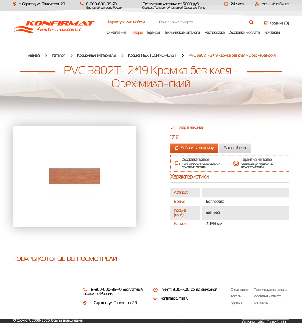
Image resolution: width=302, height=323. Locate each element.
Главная (33, 55)
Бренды (153, 33)
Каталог (58, 55)
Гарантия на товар (256, 160)
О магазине (116, 33)
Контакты (272, 33)
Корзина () (279, 23)
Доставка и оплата (244, 33)
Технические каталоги (182, 33)
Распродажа (215, 33)
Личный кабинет (275, 4)
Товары (137, 33)
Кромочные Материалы (96, 55)
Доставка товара (195, 160)
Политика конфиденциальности (265, 318)
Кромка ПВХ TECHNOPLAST (152, 55)
